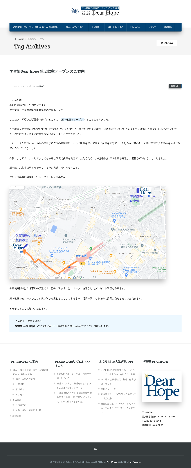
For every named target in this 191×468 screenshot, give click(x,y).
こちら (85, 325)
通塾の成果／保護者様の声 (28, 409)
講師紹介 (20, 388)
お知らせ (175, 86)
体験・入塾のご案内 (115, 27)
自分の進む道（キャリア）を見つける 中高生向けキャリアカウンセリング (118, 407)
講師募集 (167, 27)
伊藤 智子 (26, 86)
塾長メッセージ (108, 388)
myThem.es (135, 461)
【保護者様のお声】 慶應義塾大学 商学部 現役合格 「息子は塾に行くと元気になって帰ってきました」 (74, 396)
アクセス (20, 394)
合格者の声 (21, 404)
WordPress (112, 461)
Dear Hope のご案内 (74, 27)
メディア (152, 27)
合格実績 (95, 27)
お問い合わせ (135, 27)
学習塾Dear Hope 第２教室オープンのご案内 (53, 71)
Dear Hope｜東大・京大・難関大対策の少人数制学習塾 (35, 27)
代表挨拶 (20, 383)
